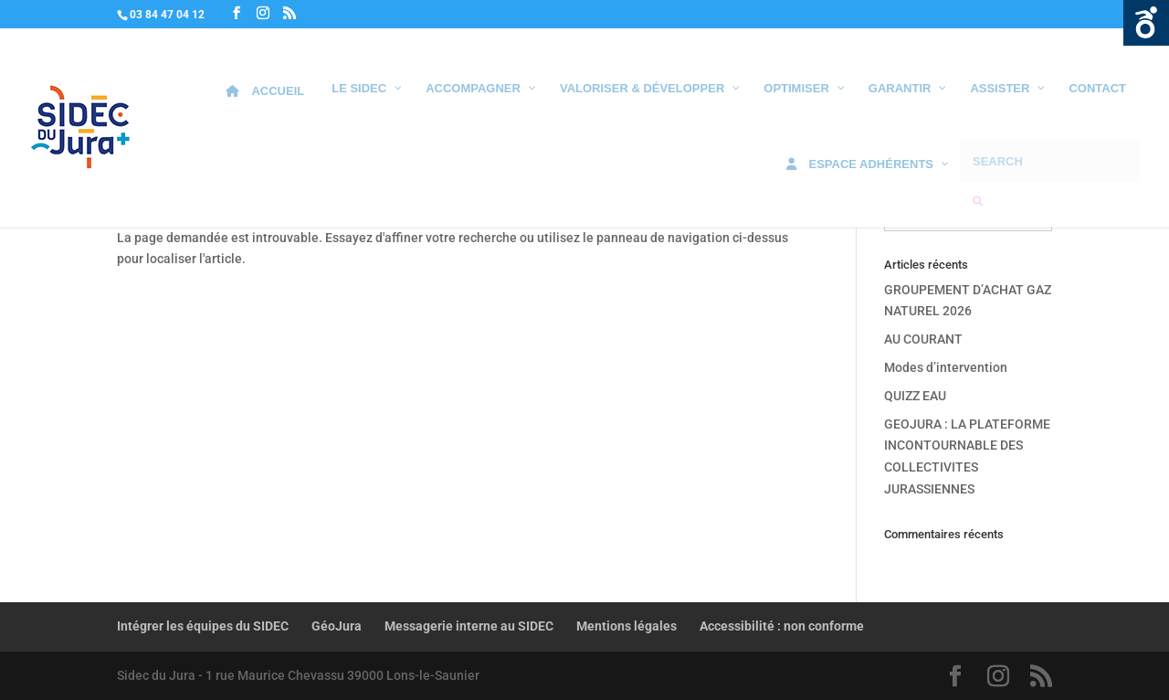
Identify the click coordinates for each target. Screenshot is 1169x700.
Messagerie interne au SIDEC (468, 626)
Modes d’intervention (945, 367)
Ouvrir (1146, 23)
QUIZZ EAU (915, 395)
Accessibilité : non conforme (782, 626)
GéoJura (336, 626)
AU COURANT (923, 339)
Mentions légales (626, 626)
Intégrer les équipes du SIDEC (203, 626)
